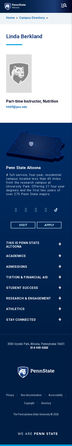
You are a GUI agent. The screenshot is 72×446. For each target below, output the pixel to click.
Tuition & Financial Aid (27, 277)
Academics (16, 256)
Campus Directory (32, 18)
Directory (46, 403)
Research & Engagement (28, 298)
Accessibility (56, 395)
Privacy (10, 395)
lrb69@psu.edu (16, 107)
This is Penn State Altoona (22, 244)
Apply (49, 225)
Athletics (15, 309)
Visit (23, 225)
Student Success (22, 288)
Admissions (16, 267)
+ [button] (59, 244)
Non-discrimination (31, 395)
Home (10, 18)
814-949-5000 (39, 348)
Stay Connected (21, 320)
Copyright (29, 403)
